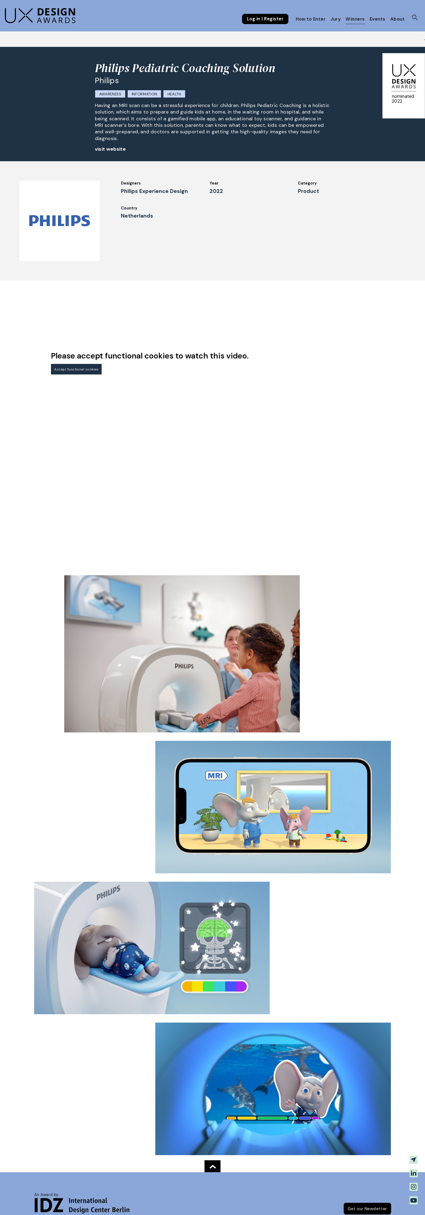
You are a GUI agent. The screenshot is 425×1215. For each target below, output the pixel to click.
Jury (335, 19)
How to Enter (311, 19)
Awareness (110, 94)
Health (174, 94)
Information (144, 94)
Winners (355, 19)
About (397, 19)
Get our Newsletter (367, 1208)
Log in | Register (265, 19)
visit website (110, 149)
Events (377, 19)
